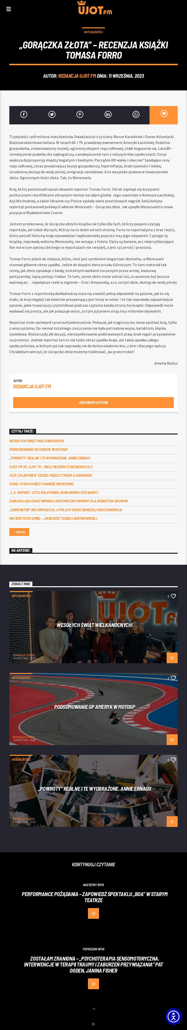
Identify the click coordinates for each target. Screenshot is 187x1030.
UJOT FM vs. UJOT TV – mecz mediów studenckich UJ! (50, 466)
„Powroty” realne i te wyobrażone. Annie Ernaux (49, 457)
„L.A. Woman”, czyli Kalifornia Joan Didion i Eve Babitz (53, 492)
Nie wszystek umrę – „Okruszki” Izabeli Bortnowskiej (53, 518)
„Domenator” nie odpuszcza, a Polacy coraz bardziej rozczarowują (65, 509)
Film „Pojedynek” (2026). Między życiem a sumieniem (50, 475)
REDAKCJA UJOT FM (77, 76)
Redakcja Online (24, 655)
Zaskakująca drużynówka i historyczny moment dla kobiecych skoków (68, 501)
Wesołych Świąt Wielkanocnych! (36, 440)
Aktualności (93, 32)
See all (19, 532)
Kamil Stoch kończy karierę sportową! (41, 483)
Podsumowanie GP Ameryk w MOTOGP (38, 449)
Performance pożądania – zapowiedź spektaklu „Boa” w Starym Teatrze (95, 897)
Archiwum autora (93, 402)
